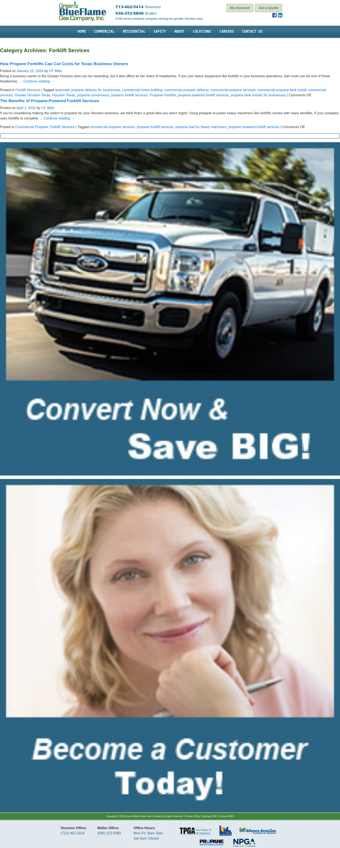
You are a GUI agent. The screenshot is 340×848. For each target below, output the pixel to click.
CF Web (55, 71)
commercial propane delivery (186, 90)
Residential (134, 31)
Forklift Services (27, 90)
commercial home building (142, 90)
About (179, 31)
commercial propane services (232, 90)
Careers (226, 31)
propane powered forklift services (203, 95)
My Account (240, 8)
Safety (160, 31)
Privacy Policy (192, 816)
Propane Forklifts (163, 95)
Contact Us (252, 31)
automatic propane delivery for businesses (87, 90)
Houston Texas (63, 95)
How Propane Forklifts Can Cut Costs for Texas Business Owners (64, 63)
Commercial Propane (31, 127)
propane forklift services (129, 95)
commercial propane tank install (281, 90)
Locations (202, 31)
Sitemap (206, 816)
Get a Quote (268, 8)
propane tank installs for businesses (258, 95)
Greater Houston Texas (32, 95)
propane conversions (93, 95)
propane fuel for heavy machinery (201, 127)
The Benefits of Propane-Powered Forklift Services (49, 100)
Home (82, 31)
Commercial (104, 31)
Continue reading (38, 81)
